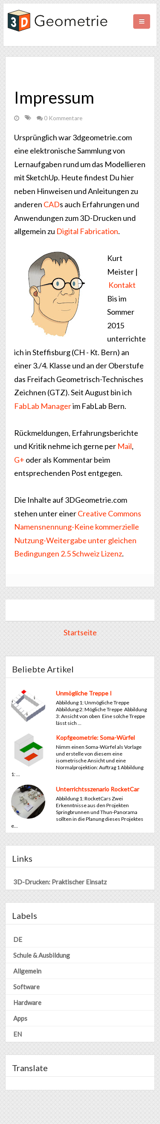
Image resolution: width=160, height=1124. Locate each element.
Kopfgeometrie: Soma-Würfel (95, 737)
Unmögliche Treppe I (84, 693)
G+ (19, 459)
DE (17, 939)
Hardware (27, 1002)
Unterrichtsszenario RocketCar (97, 789)
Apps (20, 1018)
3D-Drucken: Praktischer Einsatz (60, 882)
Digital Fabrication (87, 231)
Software (26, 987)
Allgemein (27, 971)
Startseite (80, 632)
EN (17, 1034)
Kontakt (122, 285)
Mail (124, 446)
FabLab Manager (42, 406)
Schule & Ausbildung (41, 955)
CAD (52, 204)
